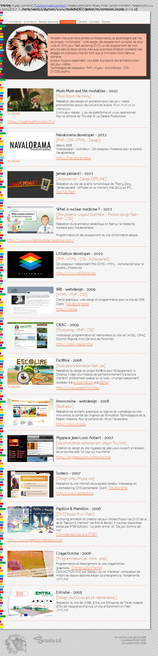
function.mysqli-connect (50, 5)
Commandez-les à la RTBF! (76, 534)
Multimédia (68, 22)
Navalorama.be (77, 304)
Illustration (30, 22)
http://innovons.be (71, 424)
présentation (83, 382)
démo (103, 382)
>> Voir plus (13, 113)
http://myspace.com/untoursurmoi (83, 457)
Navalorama (118, 487)
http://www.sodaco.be (75, 493)
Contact (94, 22)
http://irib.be (66, 309)
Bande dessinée (48, 22)
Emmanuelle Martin (86, 568)
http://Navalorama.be (73, 158)
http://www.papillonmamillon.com (34, 540)
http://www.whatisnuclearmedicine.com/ (40, 240)
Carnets (82, 22)
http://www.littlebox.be (76, 273)
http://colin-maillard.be (74, 344)
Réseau (106, 22)
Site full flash (65, 191)
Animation (15, 22)
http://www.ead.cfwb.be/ (78, 388)
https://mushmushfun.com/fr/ (31, 121)
